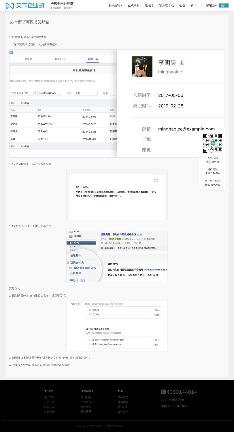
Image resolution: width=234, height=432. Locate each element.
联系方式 (70, 406)
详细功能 (144, 402)
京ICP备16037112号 (153, 426)
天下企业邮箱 (25, 5)
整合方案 (144, 406)
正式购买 (133, 5)
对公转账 (70, 411)
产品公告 (70, 402)
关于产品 (70, 397)
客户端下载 (166, 5)
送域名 (149, 5)
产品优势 (144, 397)
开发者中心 (108, 402)
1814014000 (197, 406)
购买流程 (114, 5)
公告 (182, 5)
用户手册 (107, 411)
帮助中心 (107, 406)
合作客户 (144, 411)
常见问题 (107, 397)
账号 (224, 5)
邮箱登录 (212, 5)
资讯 (194, 5)
